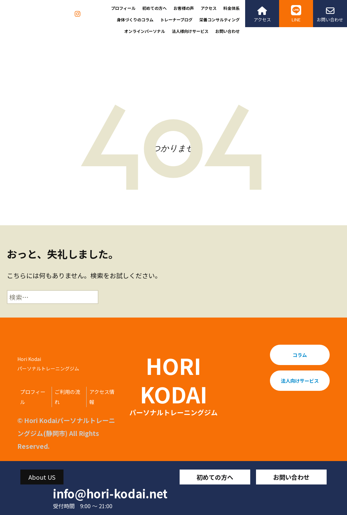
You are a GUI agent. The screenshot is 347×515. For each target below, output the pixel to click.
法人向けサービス (300, 380)
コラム (300, 354)
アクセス (209, 8)
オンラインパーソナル (144, 31)
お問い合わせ (227, 31)
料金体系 (231, 8)
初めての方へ (154, 8)
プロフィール (123, 8)
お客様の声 (184, 8)
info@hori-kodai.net (110, 493)
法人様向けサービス (190, 31)
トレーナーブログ (176, 19)
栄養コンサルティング (219, 19)
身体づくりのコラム (135, 19)
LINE (296, 14)
